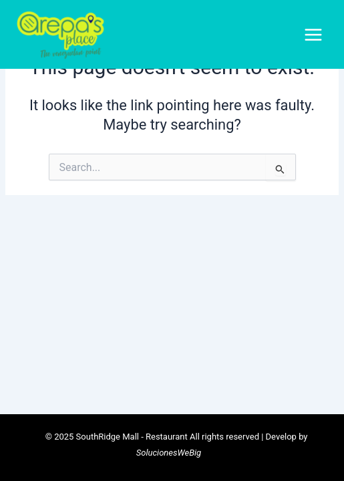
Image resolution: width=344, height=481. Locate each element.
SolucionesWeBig (168, 453)
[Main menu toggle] (313, 34)
